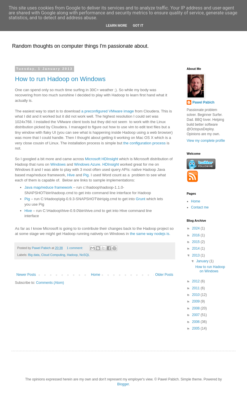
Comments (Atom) (50, 283)
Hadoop (72, 255)
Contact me (200, 207)
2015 (196, 242)
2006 (196, 322)
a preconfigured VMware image (107, 111)
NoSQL (85, 255)
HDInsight (110, 164)
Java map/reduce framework (48, 187)
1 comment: (75, 248)
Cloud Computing (53, 255)
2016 (196, 235)
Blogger (123, 384)
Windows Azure (87, 164)
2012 (196, 281)
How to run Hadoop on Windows (60, 79)
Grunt (140, 199)
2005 (196, 328)
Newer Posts (26, 275)
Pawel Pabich (203, 102)
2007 (196, 315)
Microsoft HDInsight (101, 159)
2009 (196, 301)
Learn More (116, 26)
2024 (196, 228)
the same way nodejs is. (150, 233)
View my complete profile (206, 141)
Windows (58, 164)
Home (95, 275)
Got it (138, 26)
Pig (86, 175)
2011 (196, 288)
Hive (71, 175)
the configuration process (144, 143)
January (202, 261)
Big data (34, 255)
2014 (196, 248)
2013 (196, 255)
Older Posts (164, 275)
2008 (196, 308)
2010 (196, 295)
